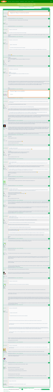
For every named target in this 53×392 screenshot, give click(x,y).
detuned (4, 201)
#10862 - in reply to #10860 (17, 277)
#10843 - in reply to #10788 (17, 176)
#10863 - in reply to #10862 (17, 304)
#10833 (22, 120)
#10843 (22, 176)
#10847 (22, 212)
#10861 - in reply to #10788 (17, 267)
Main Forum (10, 1)
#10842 (22, 158)
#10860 (22, 248)
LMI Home (13, 1)
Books (32, 1)
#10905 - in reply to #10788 (17, 353)
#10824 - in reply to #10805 (17, 10)
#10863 (22, 304)
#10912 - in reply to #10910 (17, 377)
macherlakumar (5, 57)
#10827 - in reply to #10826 (17, 26)
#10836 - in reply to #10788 (17, 134)
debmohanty (5, 345)
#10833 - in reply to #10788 (17, 120)
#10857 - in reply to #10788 (17, 238)
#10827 (22, 26)
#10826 (22, 18)
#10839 (22, 144)
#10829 (22, 55)
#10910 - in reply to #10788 (17, 362)
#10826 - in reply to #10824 (17, 18)
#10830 (22, 65)
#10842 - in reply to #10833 (17, 158)
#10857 (22, 238)
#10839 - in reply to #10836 (17, 144)
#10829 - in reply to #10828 (17, 55)
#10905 (22, 353)
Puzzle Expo (17, 1)
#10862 (22, 277)
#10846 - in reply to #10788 (17, 200)
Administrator (5, 29)
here (12, 94)
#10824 (22, 10)
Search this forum (6, 390)
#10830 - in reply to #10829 (17, 65)
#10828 (22, 36)
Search (26, 1)
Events (29, 1)
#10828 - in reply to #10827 (17, 36)
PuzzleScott (5, 249)
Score (32, 3)
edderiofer (4, 269)
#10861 (22, 267)
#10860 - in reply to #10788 (17, 248)
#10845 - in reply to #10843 (17, 185)
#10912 (22, 377)
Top (48, 10)
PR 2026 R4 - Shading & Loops (22, 3)
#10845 (22, 185)
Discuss (34, 3)
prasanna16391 (5, 91)
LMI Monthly (22, 1)
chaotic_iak (5, 281)
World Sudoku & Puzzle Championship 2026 (26, 5)
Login (51, 1)
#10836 (22, 134)
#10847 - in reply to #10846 (17, 212)
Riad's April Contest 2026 (21, 4)
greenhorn (4, 39)
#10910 (22, 362)
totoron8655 (5, 136)
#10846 (22, 200)
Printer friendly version (7, 391)
